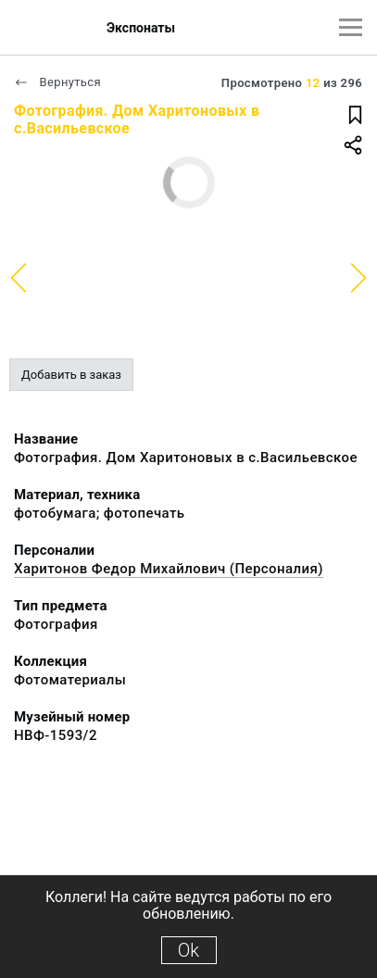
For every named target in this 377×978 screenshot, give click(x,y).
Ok (188, 950)
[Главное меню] (350, 27)
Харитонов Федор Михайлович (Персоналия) (168, 568)
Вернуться (57, 82)
